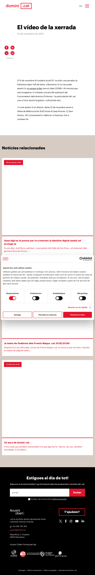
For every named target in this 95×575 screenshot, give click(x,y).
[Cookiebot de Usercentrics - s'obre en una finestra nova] (81, 259)
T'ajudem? (72, 511)
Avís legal (21, 570)
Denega (17, 315)
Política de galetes (50, 570)
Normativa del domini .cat (68, 570)
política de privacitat (59, 499)
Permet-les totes (77, 315)
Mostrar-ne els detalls (77, 307)
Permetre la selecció (47, 315)
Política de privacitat (34, 570)
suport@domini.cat (18, 530)
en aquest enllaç (34, 89)
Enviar (77, 492)
